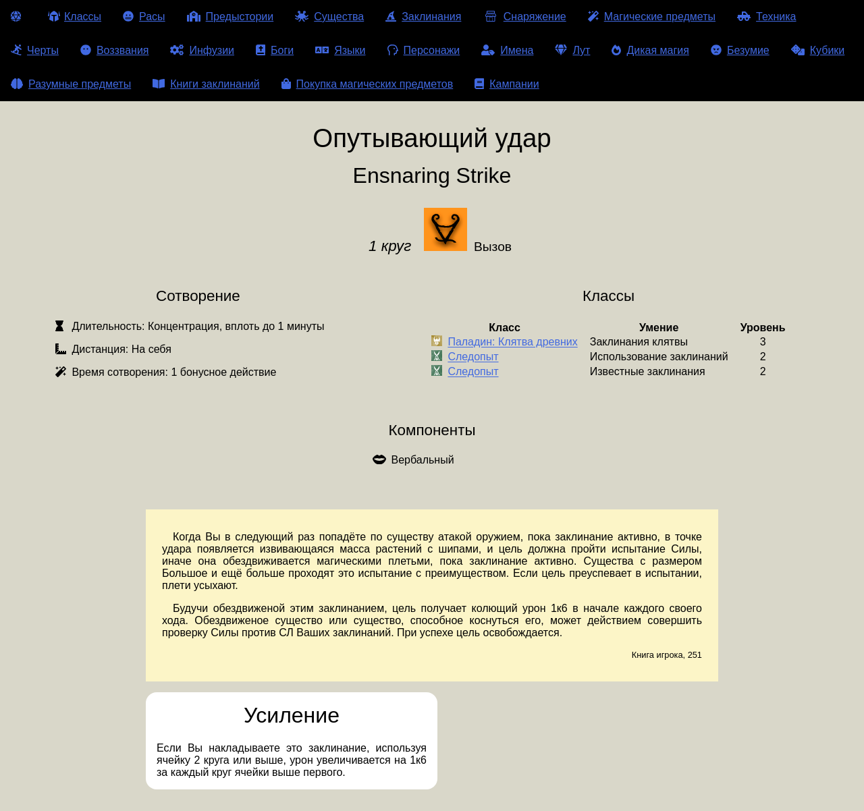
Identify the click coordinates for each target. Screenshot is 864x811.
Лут (572, 50)
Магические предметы (652, 16)
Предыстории (230, 16)
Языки (340, 50)
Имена (507, 50)
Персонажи (423, 50)
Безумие (740, 50)
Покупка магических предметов (367, 84)
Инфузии (202, 50)
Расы (144, 16)
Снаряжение (524, 16)
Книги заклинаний (206, 84)
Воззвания (114, 50)
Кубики (818, 50)
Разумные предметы (71, 84)
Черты (35, 50)
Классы (74, 16)
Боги (275, 50)
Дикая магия (650, 50)
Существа (329, 16)
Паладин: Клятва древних (512, 342)
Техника (766, 16)
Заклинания (423, 16)
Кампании (507, 84)
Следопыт (473, 357)
